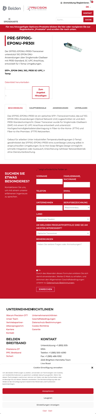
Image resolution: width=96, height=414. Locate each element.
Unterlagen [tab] (81, 108)
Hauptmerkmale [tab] (37, 108)
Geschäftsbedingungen (43, 319)
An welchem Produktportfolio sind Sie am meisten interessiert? (62, 227)
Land (39, 214)
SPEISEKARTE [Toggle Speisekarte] (11, 20)
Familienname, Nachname (72, 178)
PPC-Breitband (13, 352)
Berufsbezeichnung (76, 202)
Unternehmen (45, 202)
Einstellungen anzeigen (48, 405)
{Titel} (45, 411)
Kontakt (10, 333)
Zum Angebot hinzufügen (40, 92)
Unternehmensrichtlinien (44, 315)
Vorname (42, 176)
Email (67, 190)
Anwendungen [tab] (60, 108)
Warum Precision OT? (17, 315)
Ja (39, 270)
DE (87, 7)
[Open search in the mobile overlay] (75, 19)
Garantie (36, 329)
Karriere (10, 329)
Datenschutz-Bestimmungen (60, 282)
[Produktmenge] (18, 96)
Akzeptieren (48, 391)
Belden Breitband (16, 341)
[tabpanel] (48, 136)
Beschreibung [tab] (15, 108)
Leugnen (48, 398)
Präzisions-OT (13, 349)
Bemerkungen (44, 239)
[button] (92, 367)
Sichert (9, 356)
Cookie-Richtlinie (40, 326)
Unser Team (12, 319)
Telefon (41, 190)
